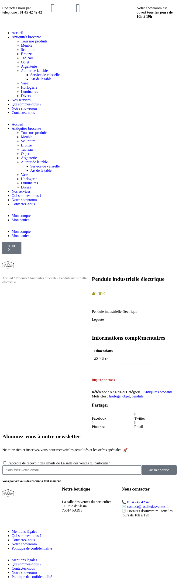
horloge (114, 396)
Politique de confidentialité (32, 548)
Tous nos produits (34, 41)
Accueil (17, 33)
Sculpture (28, 50)
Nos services (21, 100)
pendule (138, 396)
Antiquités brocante (26, 37)
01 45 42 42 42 (138, 502)
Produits (21, 278)
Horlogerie (29, 87)
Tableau (27, 58)
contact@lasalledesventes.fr (148, 506)
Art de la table (41, 79)
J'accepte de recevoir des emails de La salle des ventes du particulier (59, 463)
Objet (25, 62)
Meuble (26, 45)
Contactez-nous (23, 113)
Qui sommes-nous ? (26, 104)
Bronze (26, 54)
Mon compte (21, 216)
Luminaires (29, 92)
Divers (26, 96)
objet (126, 396)
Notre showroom (24, 108)
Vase (24, 83)
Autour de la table (34, 71)
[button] (113, 416)
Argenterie (29, 66)
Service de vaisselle (45, 75)
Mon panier (20, 220)
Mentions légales (24, 531)
